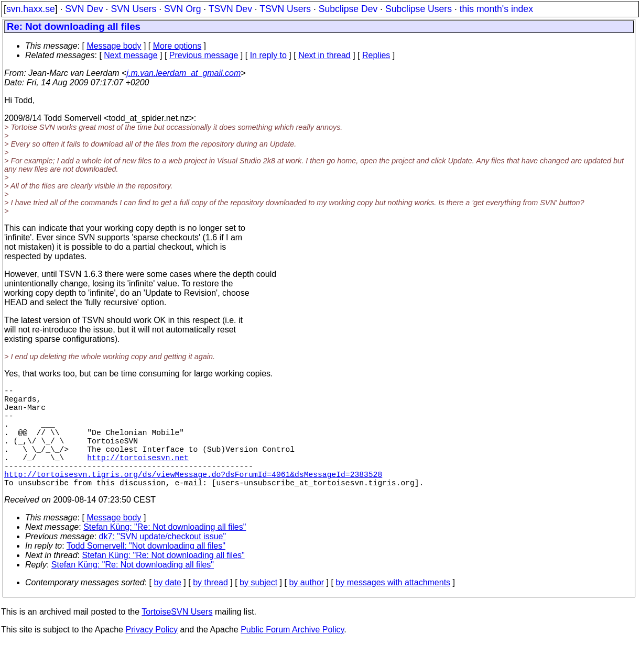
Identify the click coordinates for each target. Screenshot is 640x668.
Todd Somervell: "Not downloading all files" (146, 570)
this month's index (496, 9)
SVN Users (133, 9)
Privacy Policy (151, 654)
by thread (210, 607)
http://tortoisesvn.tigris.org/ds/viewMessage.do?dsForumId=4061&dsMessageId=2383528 (193, 497)
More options (177, 45)
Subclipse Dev (348, 9)
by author (306, 607)
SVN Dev (84, 9)
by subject (258, 607)
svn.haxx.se (30, 9)
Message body (113, 45)
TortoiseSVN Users (177, 636)
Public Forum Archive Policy (292, 654)
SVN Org (182, 9)
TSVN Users (285, 9)
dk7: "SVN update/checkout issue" (162, 561)
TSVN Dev (230, 9)
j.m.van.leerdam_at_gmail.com (183, 73)
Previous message (203, 55)
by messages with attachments (392, 607)
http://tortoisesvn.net (137, 476)
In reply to (268, 55)
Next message (130, 55)
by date (167, 607)
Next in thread (324, 55)
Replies (376, 55)
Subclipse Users (418, 9)
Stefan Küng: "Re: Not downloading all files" (164, 552)
